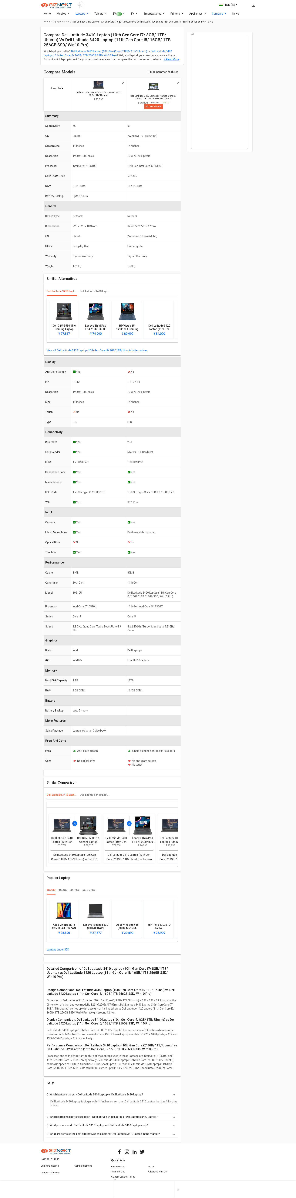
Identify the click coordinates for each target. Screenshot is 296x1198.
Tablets (100, 15)
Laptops (82, 15)
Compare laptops (83, 1168)
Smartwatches (154, 15)
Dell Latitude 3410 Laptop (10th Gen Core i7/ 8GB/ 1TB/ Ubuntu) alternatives (102, 352)
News (235, 15)
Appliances (197, 15)
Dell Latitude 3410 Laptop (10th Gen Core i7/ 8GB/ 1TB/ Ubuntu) (109, 53)
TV (134, 15)
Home (47, 15)
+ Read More (171, 61)
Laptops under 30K (58, 951)
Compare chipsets (50, 1175)
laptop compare (61, 24)
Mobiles (63, 15)
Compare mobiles (50, 1168)
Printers (176, 15)
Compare (219, 15)
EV (119, 16)
